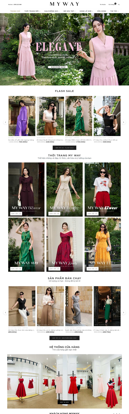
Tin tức (114, 11)
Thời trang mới (32, 11)
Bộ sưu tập (69, 11)
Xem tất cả (16, 213)
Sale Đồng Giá (51, 11)
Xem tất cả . (65, 147)
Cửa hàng (101, 11)
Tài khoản (103, 4)
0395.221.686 (18, 4)
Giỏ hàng (112, 4)
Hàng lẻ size (86, 11)
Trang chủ (15, 11)
